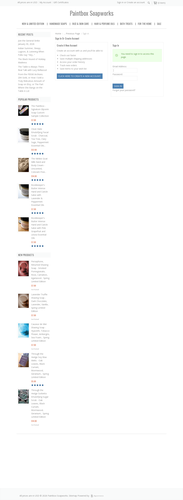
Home (58, 33)
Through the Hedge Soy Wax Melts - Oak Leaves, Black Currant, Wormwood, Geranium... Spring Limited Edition (40, 365)
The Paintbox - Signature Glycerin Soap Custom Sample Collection (40, 110)
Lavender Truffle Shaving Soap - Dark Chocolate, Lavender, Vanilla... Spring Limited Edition (40, 303)
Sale (159, 24)
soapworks (91, 13)
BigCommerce (98, 496)
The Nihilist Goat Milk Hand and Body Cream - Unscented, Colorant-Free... (39, 165)
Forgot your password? (124, 90)
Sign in (120, 2)
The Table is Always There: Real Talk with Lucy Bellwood (32, 68)
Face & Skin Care (80, 24)
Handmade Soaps (58, 24)
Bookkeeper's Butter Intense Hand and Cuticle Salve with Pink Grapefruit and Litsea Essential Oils (39, 228)
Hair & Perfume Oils (104, 24)
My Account (45, 2)
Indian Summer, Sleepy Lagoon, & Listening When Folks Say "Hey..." (31, 51)
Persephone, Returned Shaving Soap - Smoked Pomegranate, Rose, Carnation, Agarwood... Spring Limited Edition (40, 271)
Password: (118, 74)
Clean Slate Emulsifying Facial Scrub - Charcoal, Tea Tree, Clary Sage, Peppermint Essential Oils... (40, 137)
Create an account (136, 2)
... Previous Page (72, 33)
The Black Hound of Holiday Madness (31, 61)
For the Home (144, 24)
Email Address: (120, 66)
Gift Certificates (61, 2)
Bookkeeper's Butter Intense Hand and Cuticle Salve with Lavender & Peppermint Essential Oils (39, 195)
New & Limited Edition (33, 24)
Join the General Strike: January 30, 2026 (29, 42)
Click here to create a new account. (79, 76)
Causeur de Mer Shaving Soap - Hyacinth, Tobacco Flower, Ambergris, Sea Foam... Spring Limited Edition (40, 332)
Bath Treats (126, 24)
